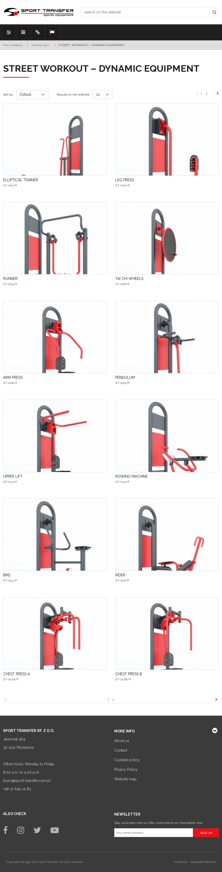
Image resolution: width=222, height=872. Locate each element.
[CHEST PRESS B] (128, 674)
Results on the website (73, 94)
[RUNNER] (10, 278)
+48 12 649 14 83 (17, 789)
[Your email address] (153, 832)
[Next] (218, 93)
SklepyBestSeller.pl (203, 862)
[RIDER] (120, 575)
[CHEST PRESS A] (16, 674)
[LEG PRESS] (124, 180)
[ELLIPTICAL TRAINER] (20, 180)
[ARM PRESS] (13, 377)
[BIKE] (7, 575)
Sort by (8, 94)
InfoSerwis (181, 862)
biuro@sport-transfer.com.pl (27, 781)
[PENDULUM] (125, 377)
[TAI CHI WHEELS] (129, 278)
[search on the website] (145, 12)
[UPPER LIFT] (13, 476)
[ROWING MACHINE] (131, 476)
